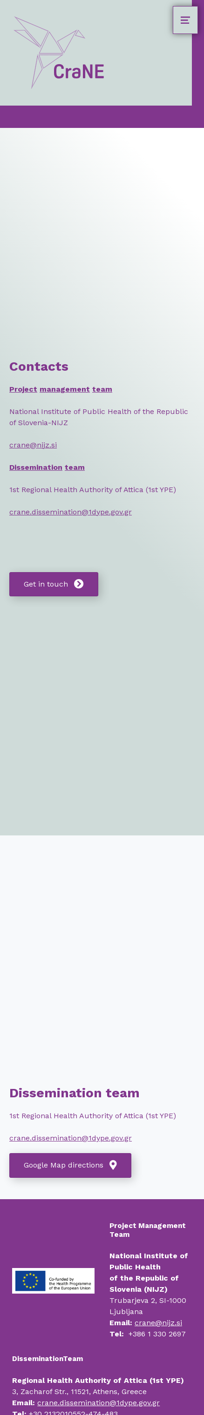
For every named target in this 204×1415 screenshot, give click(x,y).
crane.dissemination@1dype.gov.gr (70, 511)
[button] (53, 584)
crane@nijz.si (33, 445)
